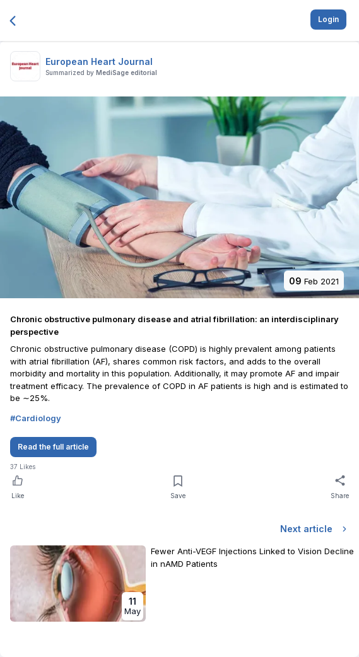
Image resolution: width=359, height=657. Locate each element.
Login (328, 19)
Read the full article (53, 446)
